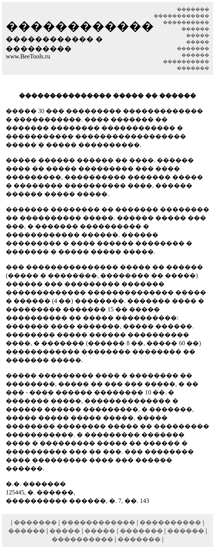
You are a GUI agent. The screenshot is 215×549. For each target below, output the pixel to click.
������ (26, 530)
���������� (170, 522)
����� (64, 530)
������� (35, 522)
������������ (98, 522)
